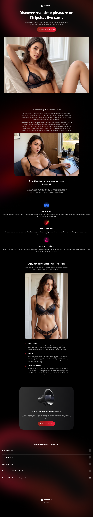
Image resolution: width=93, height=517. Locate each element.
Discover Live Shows (46, 29)
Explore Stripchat (46, 424)
